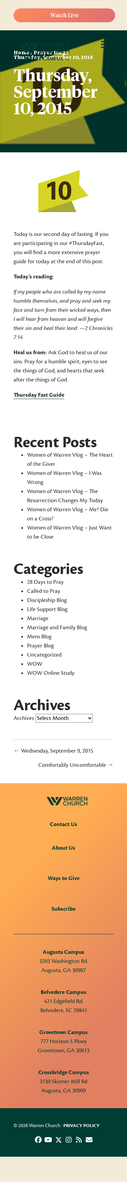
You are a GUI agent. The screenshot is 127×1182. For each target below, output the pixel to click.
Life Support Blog (47, 609)
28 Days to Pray (45, 582)
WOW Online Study (51, 673)
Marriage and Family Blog (57, 627)
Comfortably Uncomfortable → (75, 765)
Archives (24, 718)
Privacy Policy (81, 1126)
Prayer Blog (40, 645)
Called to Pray (43, 591)
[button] (38, 1139)
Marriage (37, 618)
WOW (34, 664)
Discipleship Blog (47, 600)
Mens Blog (39, 636)
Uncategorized (44, 655)
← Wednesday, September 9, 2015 (53, 751)
